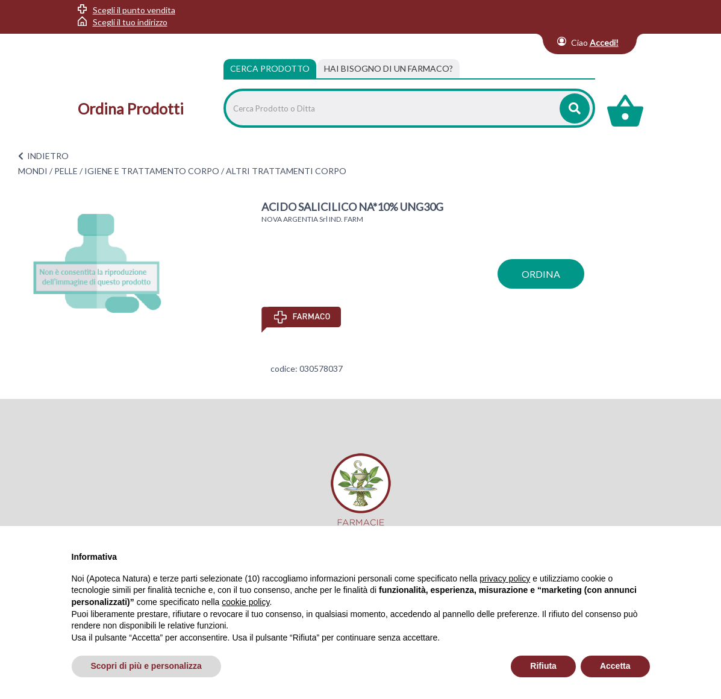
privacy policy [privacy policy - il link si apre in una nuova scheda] (504, 578)
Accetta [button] (615, 666)
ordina (541, 274)
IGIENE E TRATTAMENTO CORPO (151, 171)
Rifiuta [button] (543, 666)
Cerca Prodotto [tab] (270, 68)
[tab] (388, 68)
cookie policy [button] (245, 602)
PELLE (66, 171)
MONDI (33, 171)
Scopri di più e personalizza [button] (146, 666)
